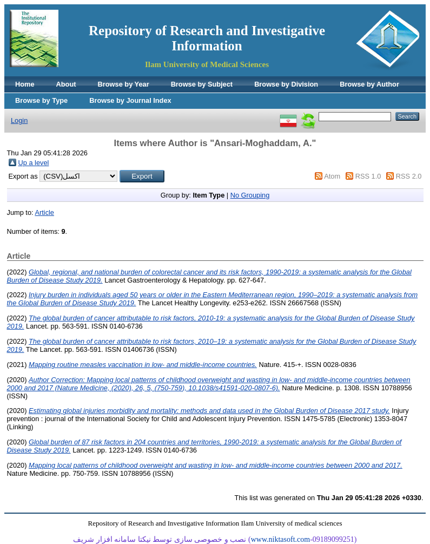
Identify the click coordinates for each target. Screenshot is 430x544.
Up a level (33, 163)
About (66, 84)
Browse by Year (123, 84)
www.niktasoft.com (280, 539)
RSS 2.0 (409, 176)
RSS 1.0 (368, 176)
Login (19, 120)
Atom (332, 176)
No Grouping (250, 195)
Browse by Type (41, 100)
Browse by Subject (202, 84)
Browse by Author (369, 84)
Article (44, 212)
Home (25, 84)
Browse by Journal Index (130, 100)
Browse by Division (286, 84)
